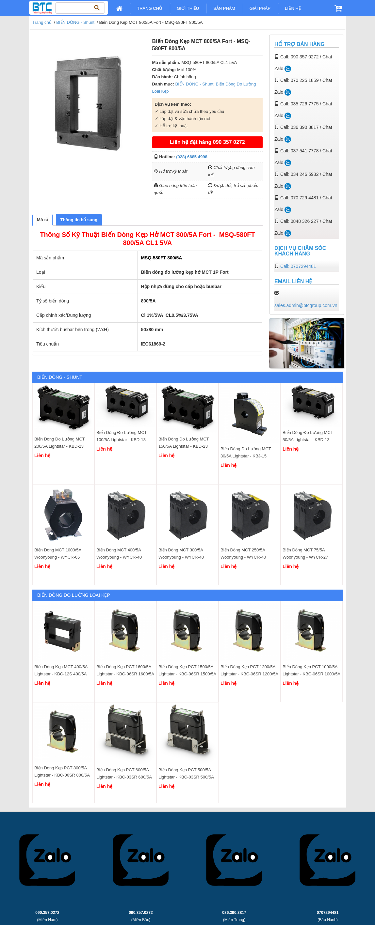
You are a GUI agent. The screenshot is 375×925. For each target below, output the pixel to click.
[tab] (42, 220)
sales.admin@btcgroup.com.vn (305, 305)
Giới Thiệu (188, 8)
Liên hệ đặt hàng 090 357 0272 (207, 142)
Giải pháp (260, 8)
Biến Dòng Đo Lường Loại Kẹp (73, 595)
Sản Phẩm (224, 8)
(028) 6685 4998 (191, 156)
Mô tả (42, 219)
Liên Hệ (293, 8)
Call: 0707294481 (298, 266)
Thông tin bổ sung (78, 219)
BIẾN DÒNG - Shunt (75, 22)
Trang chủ (149, 8)
